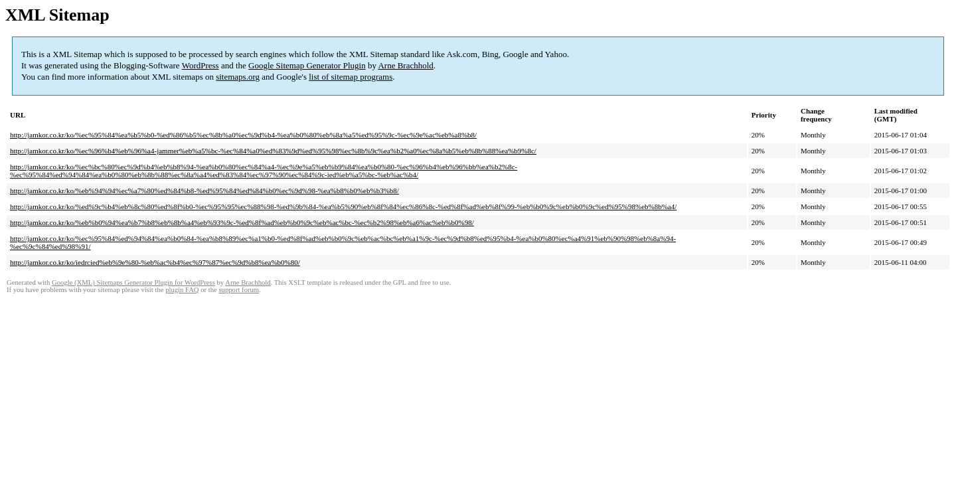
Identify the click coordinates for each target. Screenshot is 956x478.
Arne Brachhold (405, 65)
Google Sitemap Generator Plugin (307, 65)
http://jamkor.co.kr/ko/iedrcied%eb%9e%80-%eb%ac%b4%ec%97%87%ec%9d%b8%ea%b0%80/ (155, 262)
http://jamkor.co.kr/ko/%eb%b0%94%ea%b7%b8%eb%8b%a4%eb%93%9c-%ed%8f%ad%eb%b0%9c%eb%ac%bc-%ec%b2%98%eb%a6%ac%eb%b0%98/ (242, 222)
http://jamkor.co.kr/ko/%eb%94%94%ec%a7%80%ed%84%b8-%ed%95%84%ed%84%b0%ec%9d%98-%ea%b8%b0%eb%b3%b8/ (204, 191)
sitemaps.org (238, 77)
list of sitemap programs (350, 77)
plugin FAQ (182, 289)
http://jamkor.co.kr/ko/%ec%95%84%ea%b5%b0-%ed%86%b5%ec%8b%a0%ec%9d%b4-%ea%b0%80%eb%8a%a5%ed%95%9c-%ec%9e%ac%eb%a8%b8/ (243, 135)
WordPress (200, 65)
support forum (238, 289)
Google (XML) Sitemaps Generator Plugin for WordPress (133, 282)
